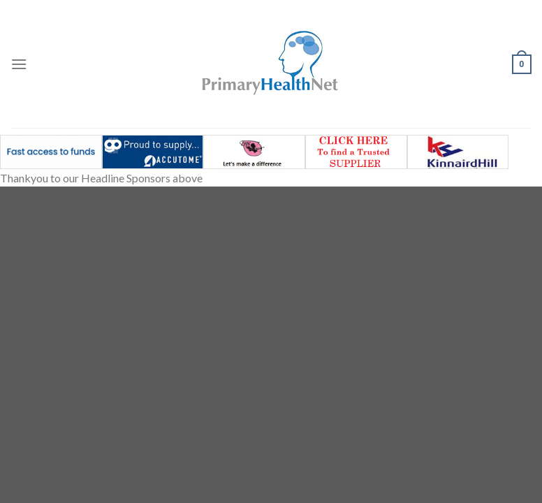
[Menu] (18, 64)
